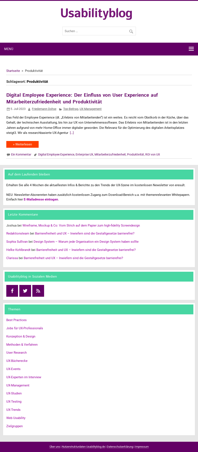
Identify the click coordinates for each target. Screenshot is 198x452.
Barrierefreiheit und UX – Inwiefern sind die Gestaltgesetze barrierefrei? (84, 233)
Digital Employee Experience (56, 154)
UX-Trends (13, 410)
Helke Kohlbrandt (18, 250)
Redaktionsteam (17, 233)
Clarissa (12, 258)
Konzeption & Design (20, 336)
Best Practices (16, 320)
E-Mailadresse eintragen (41, 199)
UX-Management (91, 109)
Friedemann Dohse (44, 109)
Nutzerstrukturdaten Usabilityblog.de (83, 446)
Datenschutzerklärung (120, 446)
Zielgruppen (14, 426)
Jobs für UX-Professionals (24, 328)
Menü (8, 49)
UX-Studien (14, 393)
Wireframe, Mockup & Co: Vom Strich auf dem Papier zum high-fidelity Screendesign (81, 225)
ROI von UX (152, 154)
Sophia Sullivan (17, 242)
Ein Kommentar (21, 154)
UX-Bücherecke (17, 361)
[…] (71, 133)
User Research (16, 352)
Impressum (142, 446)
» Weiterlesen (22, 144)
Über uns (55, 446)
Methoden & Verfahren (22, 345)
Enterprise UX (84, 154)
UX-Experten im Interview (23, 377)
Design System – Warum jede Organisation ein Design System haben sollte (86, 242)
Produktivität (135, 154)
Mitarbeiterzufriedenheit (110, 154)
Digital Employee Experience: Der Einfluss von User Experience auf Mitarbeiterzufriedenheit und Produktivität (82, 98)
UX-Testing (13, 401)
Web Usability (15, 418)
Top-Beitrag (70, 109)
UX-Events (13, 369)
